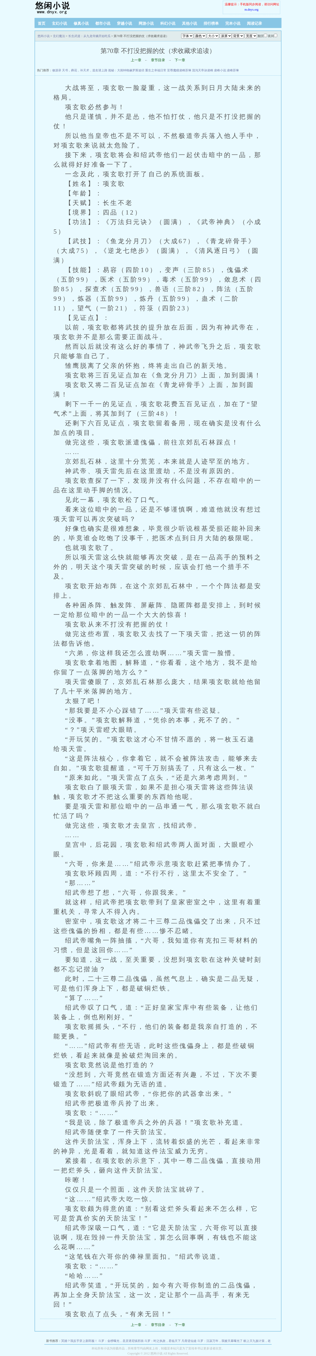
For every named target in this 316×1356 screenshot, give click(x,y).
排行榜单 (211, 23)
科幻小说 (167, 23)
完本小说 (232, 23)
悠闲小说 (66, 7)
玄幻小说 (59, 23)
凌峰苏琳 (233, 70)
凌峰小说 (220, 70)
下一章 (180, 60)
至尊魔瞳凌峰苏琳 (179, 70)
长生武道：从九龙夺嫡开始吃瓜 (89, 36)
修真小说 (81, 23)
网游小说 (146, 23)
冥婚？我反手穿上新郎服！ (79, 1341)
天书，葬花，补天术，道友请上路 (84, 70)
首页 (41, 23)
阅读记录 (254, 23)
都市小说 (102, 23)
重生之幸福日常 (155, 70)
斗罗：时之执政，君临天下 (162, 1341)
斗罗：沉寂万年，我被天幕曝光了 (220, 1341)
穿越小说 (124, 23)
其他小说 (189, 23)
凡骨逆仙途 (189, 1341)
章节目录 (158, 60)
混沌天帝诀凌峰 (202, 70)
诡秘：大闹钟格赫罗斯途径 (126, 70)
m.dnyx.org (251, 9)
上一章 (136, 60)
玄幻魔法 (59, 36)
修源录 (56, 70)
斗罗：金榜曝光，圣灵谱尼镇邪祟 (121, 1341)
